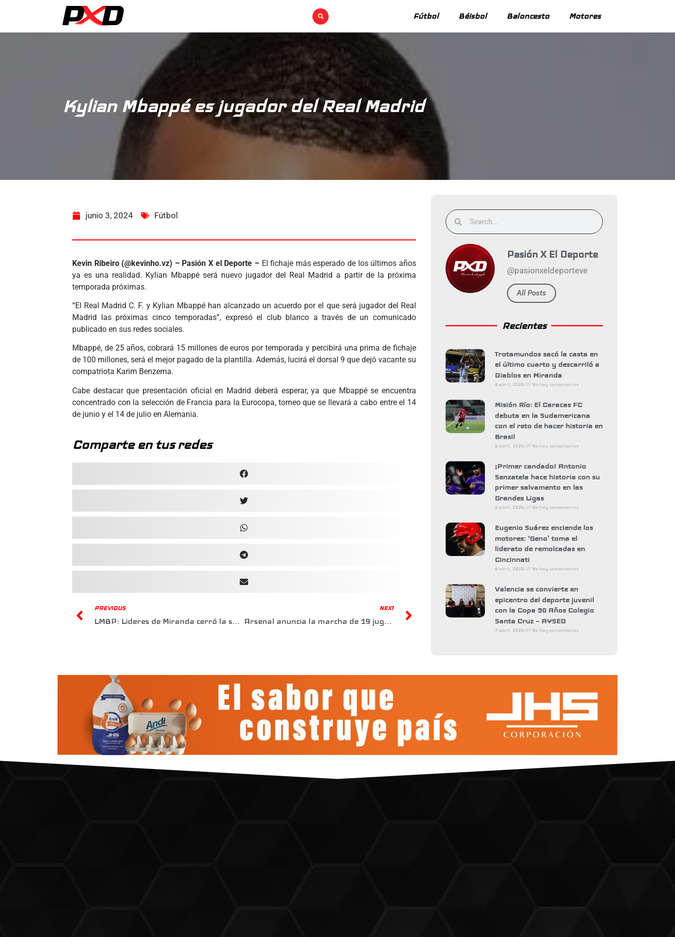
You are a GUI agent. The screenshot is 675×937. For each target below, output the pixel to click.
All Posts (535, 293)
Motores (585, 16)
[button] (320, 16)
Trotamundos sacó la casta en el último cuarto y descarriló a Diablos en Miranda (550, 365)
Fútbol (426, 16)
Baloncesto (527, 16)
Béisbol (472, 16)
